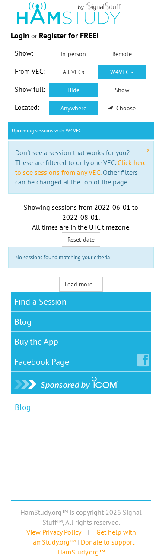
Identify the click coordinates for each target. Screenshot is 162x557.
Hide (73, 90)
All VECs (73, 72)
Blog (23, 321)
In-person (73, 54)
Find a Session (40, 301)
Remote (122, 54)
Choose (122, 108)
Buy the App (36, 341)
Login (20, 35)
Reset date (81, 239)
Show (122, 90)
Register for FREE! (68, 35)
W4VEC (122, 72)
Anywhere (73, 108)
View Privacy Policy (53, 532)
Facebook (43, 360)
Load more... (81, 284)
